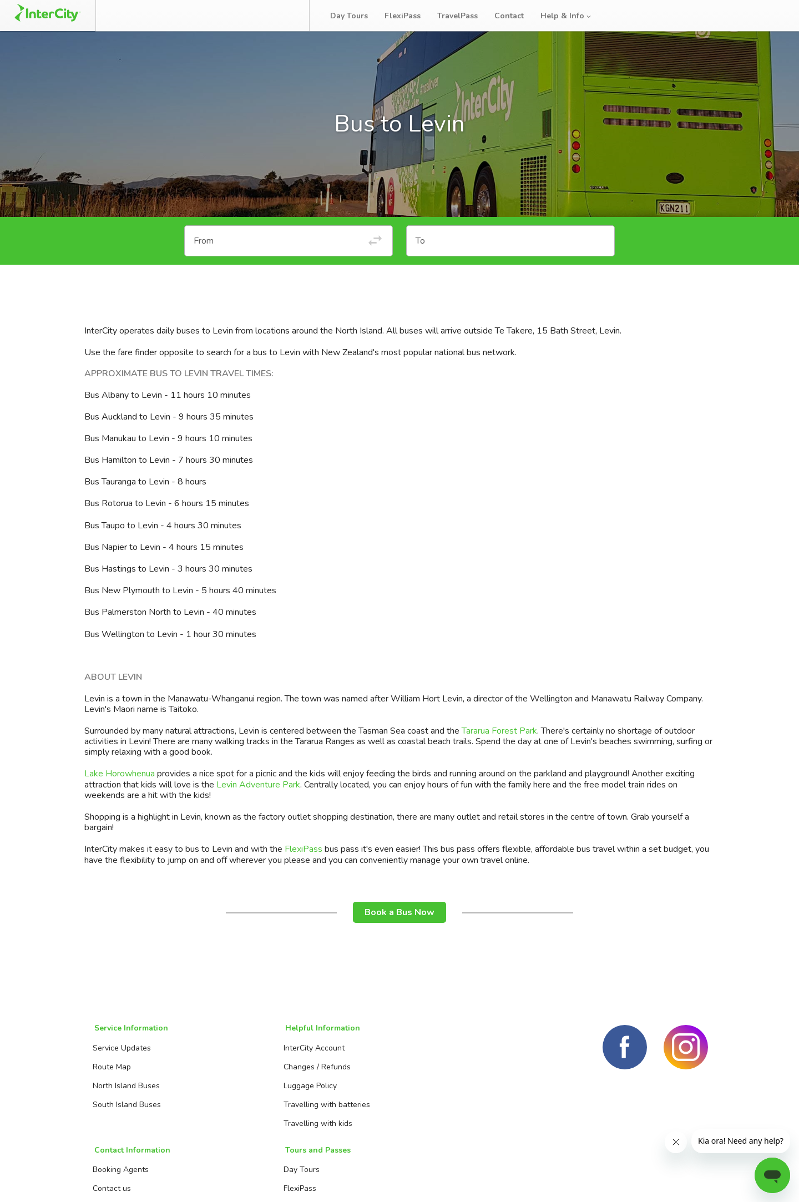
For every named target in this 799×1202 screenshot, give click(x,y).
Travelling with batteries (249, 1110)
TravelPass (462, 16)
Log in (768, 16)
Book (135, 15)
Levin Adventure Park (258, 793)
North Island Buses (124, 1092)
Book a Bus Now (399, 921)
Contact (513, 16)
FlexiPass (407, 16)
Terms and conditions (620, 1180)
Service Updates (120, 1054)
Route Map (110, 1073)
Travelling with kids (240, 1129)
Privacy (694, 1180)
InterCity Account (236, 1054)
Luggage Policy (232, 1092)
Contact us (340, 1073)
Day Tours (353, 16)
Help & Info (571, 16)
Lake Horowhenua (119, 782)
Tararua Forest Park (499, 739)
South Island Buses (125, 1110)
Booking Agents (349, 1054)
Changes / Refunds (239, 1073)
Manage (189, 15)
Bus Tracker (261, 15)
